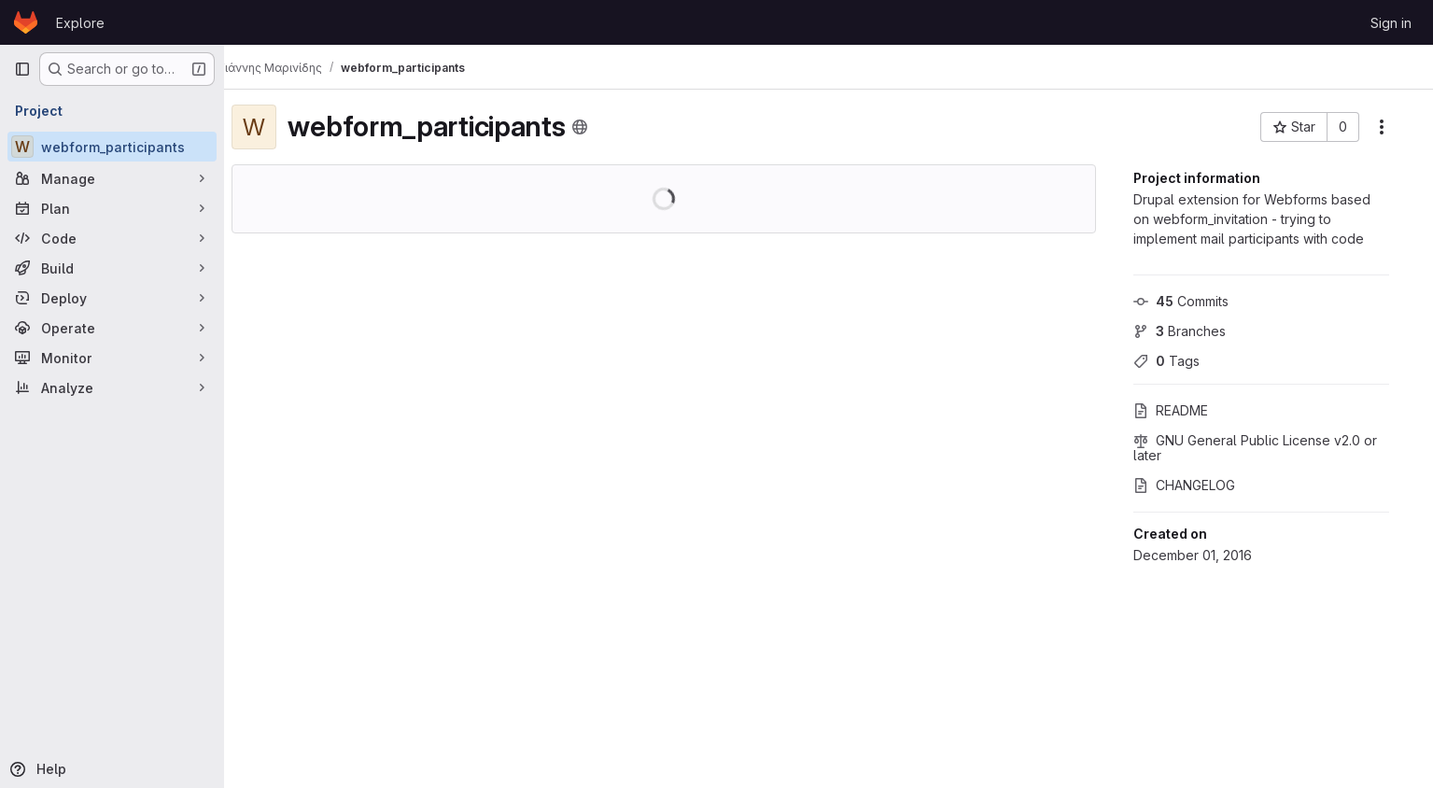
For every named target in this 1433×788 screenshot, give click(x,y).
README (1184, 410)
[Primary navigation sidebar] (22, 69)
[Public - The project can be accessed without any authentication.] (594, 127)
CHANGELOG (1198, 485)
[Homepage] (25, 22)
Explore (80, 23)
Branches (1193, 331)
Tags (1180, 361)
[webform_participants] (112, 147)
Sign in (1391, 23)
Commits (1195, 301)
